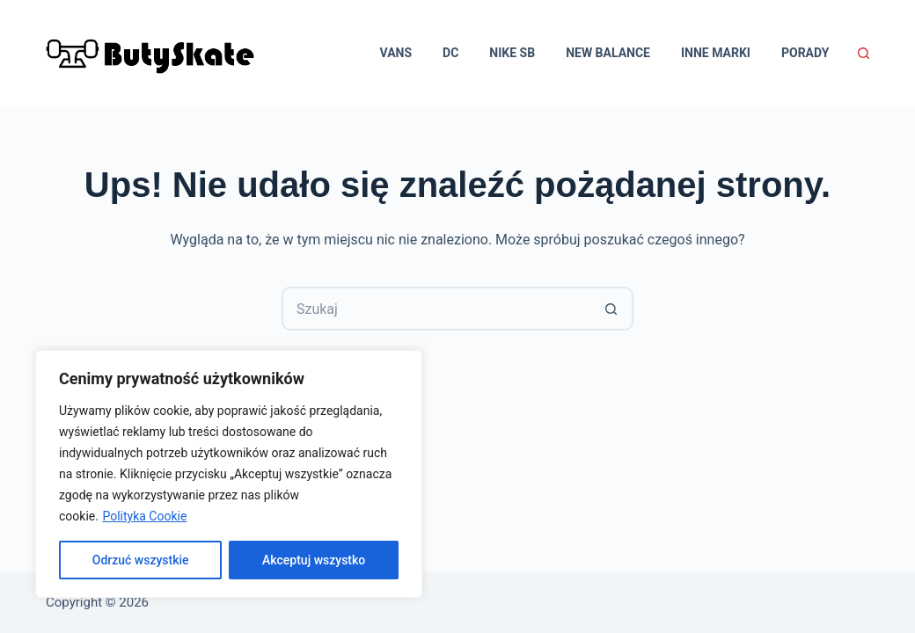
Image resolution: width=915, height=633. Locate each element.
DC (450, 53)
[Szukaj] (863, 53)
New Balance (608, 53)
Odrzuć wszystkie (140, 560)
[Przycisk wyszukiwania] (611, 309)
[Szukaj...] (435, 309)
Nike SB (512, 53)
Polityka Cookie (144, 516)
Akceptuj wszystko (313, 560)
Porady (805, 53)
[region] (228, 474)
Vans (396, 53)
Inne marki (715, 53)
